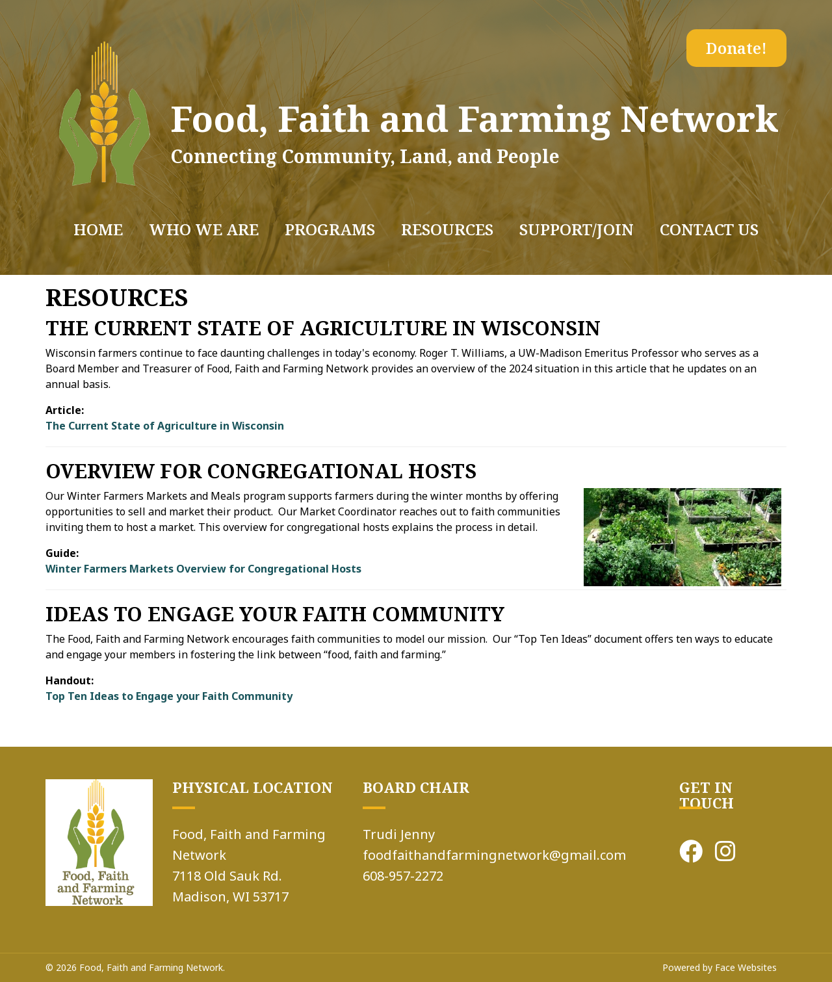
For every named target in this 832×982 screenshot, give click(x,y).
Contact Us (709, 229)
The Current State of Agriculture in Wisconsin (165, 426)
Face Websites (746, 967)
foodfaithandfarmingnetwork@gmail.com (494, 855)
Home (98, 229)
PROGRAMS (330, 229)
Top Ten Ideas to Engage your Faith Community (169, 696)
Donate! (736, 47)
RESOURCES (447, 229)
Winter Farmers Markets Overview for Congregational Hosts (203, 569)
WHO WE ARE (204, 229)
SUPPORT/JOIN (576, 229)
